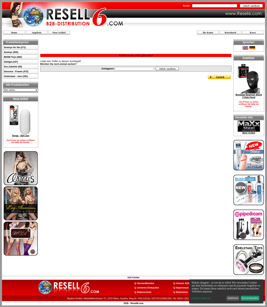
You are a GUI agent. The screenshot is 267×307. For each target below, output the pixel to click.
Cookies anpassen (201, 298)
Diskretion (182, 292)
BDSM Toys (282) (13, 57)
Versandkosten (145, 283)
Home (14, 32)
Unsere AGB (183, 283)
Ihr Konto (208, 32)
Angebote (37, 32)
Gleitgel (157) (11, 62)
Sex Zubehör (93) (13, 66)
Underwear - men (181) (16, 76)
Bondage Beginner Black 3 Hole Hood (248, 96)
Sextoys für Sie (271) (15, 47)
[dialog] (226, 291)
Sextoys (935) (11, 52)
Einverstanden (250, 298)
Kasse (253, 32)
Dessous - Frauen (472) (16, 71)
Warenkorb (230, 32)
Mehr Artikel (248, 133)
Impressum (182, 287)
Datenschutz (144, 292)
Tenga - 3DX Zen (20, 135)
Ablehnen (233, 298)
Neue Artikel (59, 32)
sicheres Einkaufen (148, 287)
